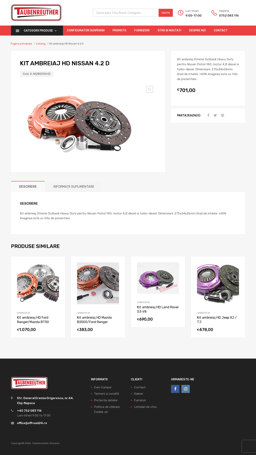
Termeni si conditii (106, 394)
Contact (221, 30)
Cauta (166, 12)
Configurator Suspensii (86, 30)
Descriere (28, 186)
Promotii (119, 30)
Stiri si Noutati (169, 30)
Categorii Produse (40, 30)
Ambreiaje (23, 312)
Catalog (41, 43)
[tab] (28, 186)
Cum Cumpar (103, 387)
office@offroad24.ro (32, 423)
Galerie (138, 394)
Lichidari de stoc (145, 407)
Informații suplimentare (73, 186)
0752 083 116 (229, 15)
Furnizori (142, 30)
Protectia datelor (106, 400)
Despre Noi (197, 30)
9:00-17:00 (193, 15)
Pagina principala (21, 43)
